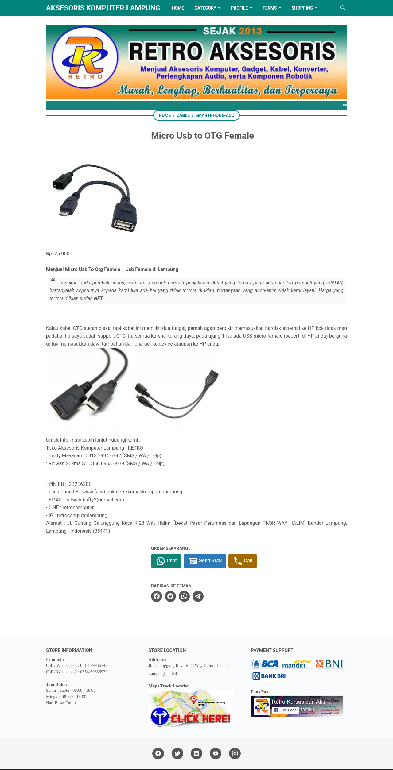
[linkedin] (196, 734)
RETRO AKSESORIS (214, 760)
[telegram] (207, 576)
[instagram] (235, 734)
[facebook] (166, 576)
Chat (175, 542)
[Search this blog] (343, 8)
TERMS (270, 8)
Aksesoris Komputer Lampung (103, 8)
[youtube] (215, 734)
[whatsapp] (193, 576)
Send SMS (215, 542)
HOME (178, 8)
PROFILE (239, 8)
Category (205, 8)
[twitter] (179, 576)
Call (252, 542)
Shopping (302, 8)
